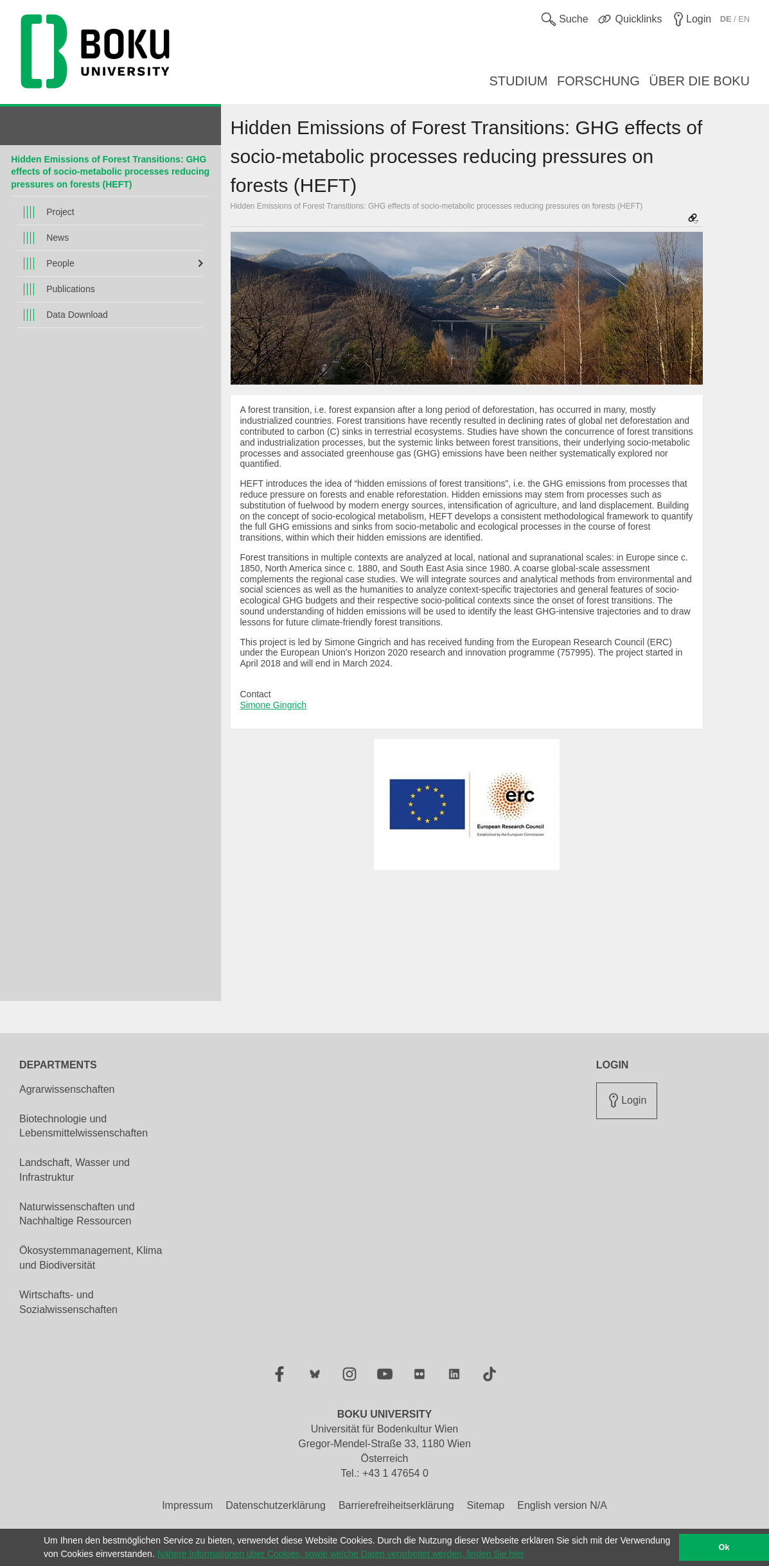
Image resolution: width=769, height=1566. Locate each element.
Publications (70, 289)
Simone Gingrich (273, 705)
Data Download (77, 314)
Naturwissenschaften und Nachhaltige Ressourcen (77, 1214)
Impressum (187, 1505)
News (57, 237)
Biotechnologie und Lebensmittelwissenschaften (83, 1126)
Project (60, 212)
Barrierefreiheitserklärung (396, 1505)
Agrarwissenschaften (67, 1089)
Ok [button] (724, 1547)
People (60, 263)
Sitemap (486, 1505)
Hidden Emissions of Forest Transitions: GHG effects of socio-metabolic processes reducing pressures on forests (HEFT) (110, 171)
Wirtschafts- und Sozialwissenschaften (68, 1302)
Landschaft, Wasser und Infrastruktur (74, 1170)
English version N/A (562, 1505)
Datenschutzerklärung (275, 1505)
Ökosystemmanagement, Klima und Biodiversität (90, 1258)
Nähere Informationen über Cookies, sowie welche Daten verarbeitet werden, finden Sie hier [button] (340, 1554)
